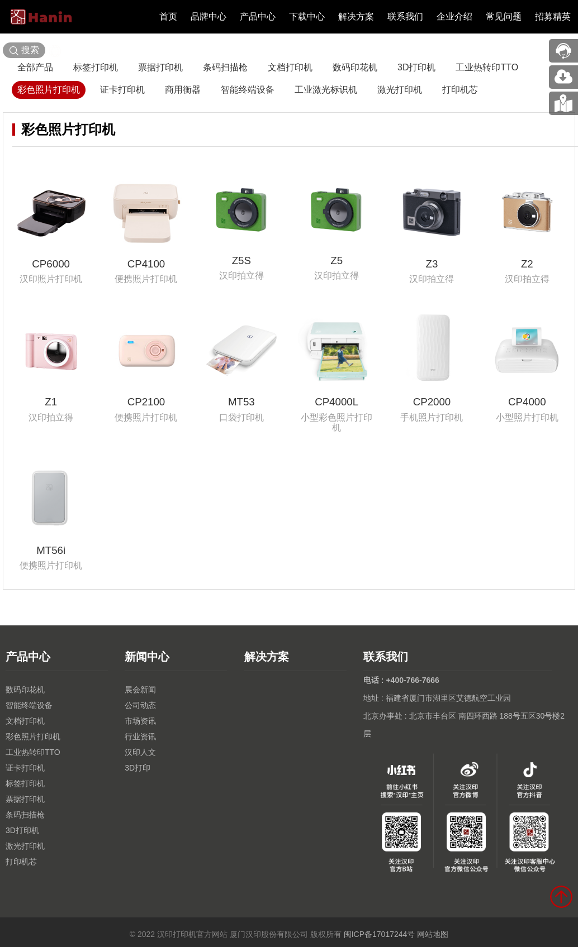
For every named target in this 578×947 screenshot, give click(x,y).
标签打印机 (95, 67)
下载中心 (307, 16)
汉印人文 (140, 752)
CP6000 (51, 264)
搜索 (24, 50)
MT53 (241, 402)
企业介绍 (454, 16)
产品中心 (258, 16)
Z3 (432, 264)
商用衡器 (183, 89)
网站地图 (432, 934)
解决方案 (356, 16)
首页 (168, 16)
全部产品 (35, 67)
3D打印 (137, 767)
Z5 (336, 260)
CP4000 (527, 402)
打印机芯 (460, 89)
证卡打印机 (122, 89)
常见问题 (504, 16)
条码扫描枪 (225, 67)
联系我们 (405, 16)
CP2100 (146, 402)
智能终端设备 (247, 89)
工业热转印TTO (487, 67)
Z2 (527, 264)
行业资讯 (140, 736)
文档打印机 (290, 67)
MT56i (50, 550)
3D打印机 (416, 67)
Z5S (241, 260)
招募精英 (553, 16)
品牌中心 (208, 16)
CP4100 (146, 264)
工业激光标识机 (326, 89)
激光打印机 (399, 89)
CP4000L (336, 402)
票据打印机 (160, 67)
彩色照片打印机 (48, 89)
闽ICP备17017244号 (379, 934)
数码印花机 (355, 67)
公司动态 (140, 705)
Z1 (51, 402)
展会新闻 (140, 689)
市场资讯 (140, 720)
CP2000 (432, 402)
